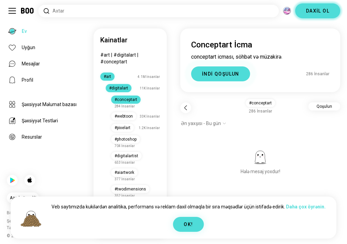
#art (105, 55)
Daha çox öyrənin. (306, 206)
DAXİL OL (317, 11)
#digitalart (125, 55)
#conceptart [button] (260, 103)
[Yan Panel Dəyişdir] (12, 11)
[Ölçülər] (287, 11)
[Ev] (27, 10)
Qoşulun (324, 106)
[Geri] (185, 107)
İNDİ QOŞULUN (220, 74)
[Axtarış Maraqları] (158, 11)
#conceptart (113, 61)
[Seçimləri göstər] (203, 123)
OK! (188, 224)
